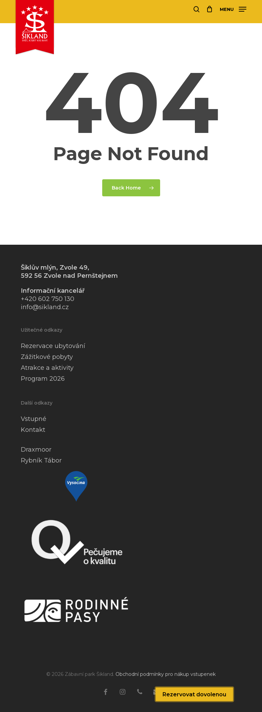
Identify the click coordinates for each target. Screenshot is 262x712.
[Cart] (209, 9)
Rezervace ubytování (53, 346)
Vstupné (33, 419)
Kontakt (33, 430)
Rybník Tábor (41, 460)
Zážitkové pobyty (47, 357)
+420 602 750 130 (47, 299)
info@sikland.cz (45, 307)
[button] (233, 9)
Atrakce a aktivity (47, 368)
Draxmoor (36, 449)
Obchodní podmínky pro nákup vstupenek (165, 674)
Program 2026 (43, 378)
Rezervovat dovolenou (194, 694)
